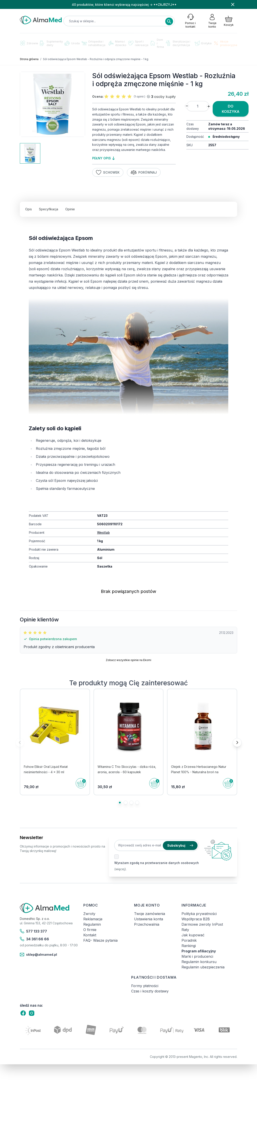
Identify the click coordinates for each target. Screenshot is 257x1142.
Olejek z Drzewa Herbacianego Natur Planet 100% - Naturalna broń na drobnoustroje (198, 772)
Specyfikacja (48, 209)
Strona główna (29, 59)
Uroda (72, 43)
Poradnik (189, 940)
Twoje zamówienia (149, 913)
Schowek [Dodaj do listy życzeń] (108, 172)
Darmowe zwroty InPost (202, 924)
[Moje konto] (212, 20)
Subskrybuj (180, 845)
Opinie (70, 209)
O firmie (89, 929)
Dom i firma (157, 43)
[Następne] (237, 742)
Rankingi (189, 945)
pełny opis (103, 158)
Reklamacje (92, 919)
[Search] (169, 21)
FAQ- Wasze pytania (100, 940)
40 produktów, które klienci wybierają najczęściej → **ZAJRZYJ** (124, 4)
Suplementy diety (51, 43)
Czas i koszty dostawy (150, 991)
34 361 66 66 (34, 939)
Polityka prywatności (199, 913)
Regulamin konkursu (199, 961)
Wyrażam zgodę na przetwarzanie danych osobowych (156, 863)
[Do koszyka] (81, 783)
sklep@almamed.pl (38, 954)
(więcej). (120, 869)
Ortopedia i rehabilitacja (93, 43)
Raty (185, 929)
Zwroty (89, 913)
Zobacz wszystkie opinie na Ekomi (128, 660)
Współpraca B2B (196, 919)
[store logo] (41, 20)
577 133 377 (33, 931)
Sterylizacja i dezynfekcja (178, 43)
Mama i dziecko (117, 43)
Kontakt (89, 935)
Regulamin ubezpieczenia (203, 967)
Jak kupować (193, 935)
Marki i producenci (197, 956)
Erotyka (203, 43)
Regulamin (92, 924)
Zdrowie (29, 43)
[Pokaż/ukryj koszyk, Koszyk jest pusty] (229, 21)
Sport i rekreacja (138, 43)
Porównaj (144, 172)
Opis (28, 209)
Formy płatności (144, 986)
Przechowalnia (146, 924)
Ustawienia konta (148, 919)
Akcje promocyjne (225, 43)
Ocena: (98, 96)
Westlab (103, 532)
